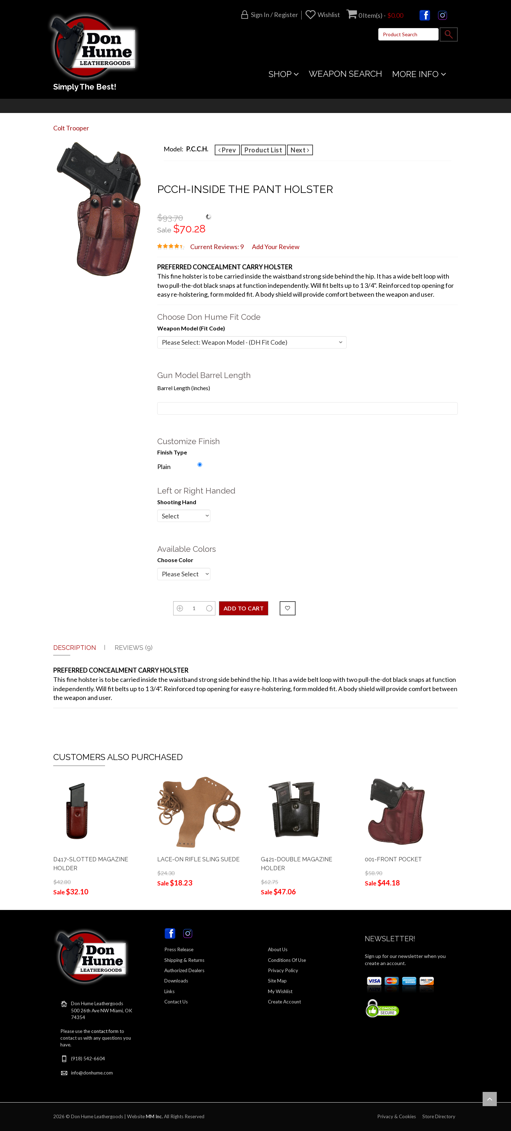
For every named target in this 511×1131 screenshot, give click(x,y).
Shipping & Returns (184, 960)
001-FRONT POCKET (393, 859)
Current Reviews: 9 (217, 247)
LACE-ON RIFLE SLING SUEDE (198, 859)
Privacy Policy (283, 970)
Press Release (178, 949)
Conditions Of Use (287, 960)
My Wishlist (280, 991)
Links (169, 991)
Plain (164, 466)
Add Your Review (276, 247)
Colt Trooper (71, 128)
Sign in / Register (274, 14)
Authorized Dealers (184, 970)
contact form (105, 1031)
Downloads (176, 981)
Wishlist (329, 14)
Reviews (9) (134, 647)
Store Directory (438, 1116)
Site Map (277, 981)
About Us (277, 949)
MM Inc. (154, 1116)
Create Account (284, 1002)
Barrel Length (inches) (183, 387)
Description (74, 647)
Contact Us (176, 1002)
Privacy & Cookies (396, 1116)
